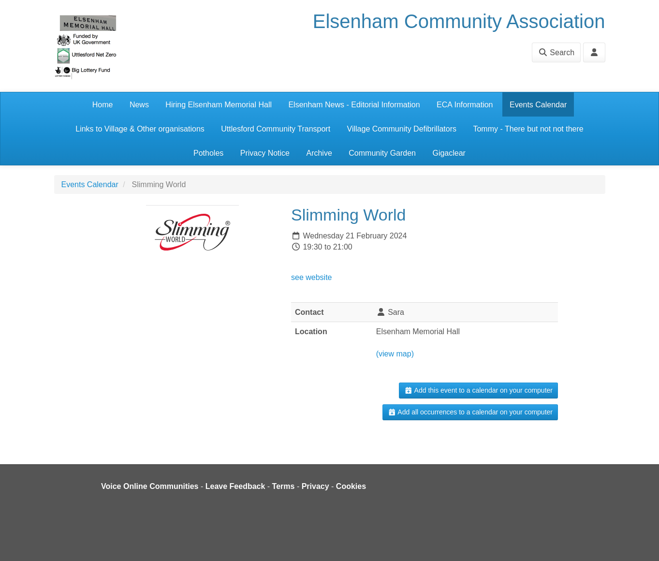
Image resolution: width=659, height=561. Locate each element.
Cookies (351, 486)
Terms (283, 486)
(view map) (395, 354)
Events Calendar (538, 105)
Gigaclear (448, 153)
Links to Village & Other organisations (140, 129)
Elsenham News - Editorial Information (354, 105)
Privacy (315, 486)
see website (311, 277)
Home (102, 105)
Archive (319, 153)
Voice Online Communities (150, 486)
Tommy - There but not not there (528, 129)
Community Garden (382, 153)
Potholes (208, 153)
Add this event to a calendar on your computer (478, 390)
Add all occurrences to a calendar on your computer (470, 412)
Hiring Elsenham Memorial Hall (218, 105)
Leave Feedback (235, 486)
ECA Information (465, 105)
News (139, 105)
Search (556, 52)
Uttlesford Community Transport (275, 129)
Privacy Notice (265, 153)
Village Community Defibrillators (401, 129)
